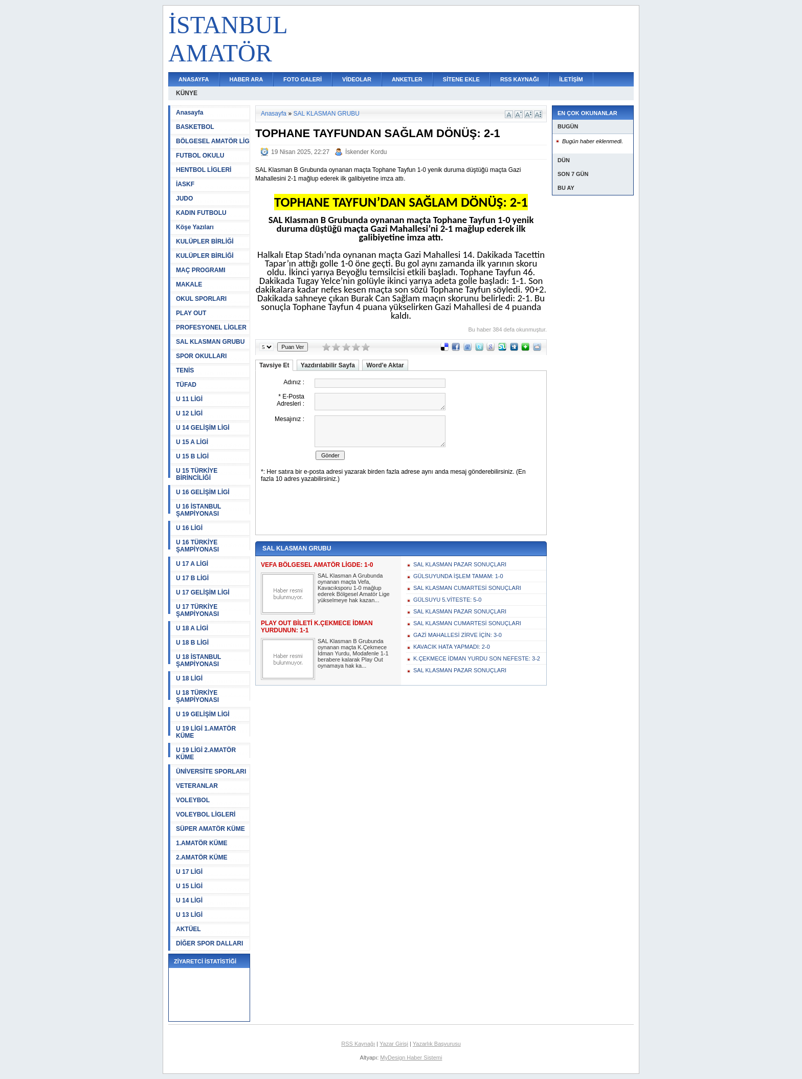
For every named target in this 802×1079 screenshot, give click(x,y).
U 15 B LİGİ (192, 456)
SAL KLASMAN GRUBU (210, 341)
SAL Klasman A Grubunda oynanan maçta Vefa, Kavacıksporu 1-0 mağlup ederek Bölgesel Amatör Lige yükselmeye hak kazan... (354, 587)
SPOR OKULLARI (201, 356)
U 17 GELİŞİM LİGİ (203, 592)
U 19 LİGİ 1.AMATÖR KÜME (206, 732)
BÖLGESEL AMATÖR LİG (213, 141)
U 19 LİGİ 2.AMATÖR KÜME (206, 753)
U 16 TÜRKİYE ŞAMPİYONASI (197, 546)
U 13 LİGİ (189, 914)
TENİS (185, 370)
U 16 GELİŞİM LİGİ (203, 492)
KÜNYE (186, 93)
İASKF (185, 184)
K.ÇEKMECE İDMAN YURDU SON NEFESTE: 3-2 (476, 658)
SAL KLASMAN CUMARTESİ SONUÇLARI (467, 588)
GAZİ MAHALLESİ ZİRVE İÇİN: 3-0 (457, 635)
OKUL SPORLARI (201, 298)
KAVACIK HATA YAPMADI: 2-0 (451, 647)
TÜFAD (186, 384)
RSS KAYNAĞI (519, 79)
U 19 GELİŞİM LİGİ (203, 714)
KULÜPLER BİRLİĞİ (205, 241)
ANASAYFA (194, 79)
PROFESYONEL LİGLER (211, 327)
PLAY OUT (191, 313)
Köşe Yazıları (195, 227)
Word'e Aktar (385, 365)
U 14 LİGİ (189, 900)
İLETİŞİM (571, 79)
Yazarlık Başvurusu (437, 1044)
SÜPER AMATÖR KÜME (210, 828)
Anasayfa (189, 112)
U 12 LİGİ (189, 413)
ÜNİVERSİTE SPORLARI (211, 771)
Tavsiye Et (274, 365)
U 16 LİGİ (189, 528)
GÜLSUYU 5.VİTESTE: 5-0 (447, 600)
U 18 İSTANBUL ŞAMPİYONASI (198, 660)
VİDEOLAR (356, 79)
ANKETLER (407, 79)
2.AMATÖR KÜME (201, 857)
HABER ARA (246, 79)
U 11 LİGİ (189, 399)
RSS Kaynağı (358, 1044)
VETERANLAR (197, 785)
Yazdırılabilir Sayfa (328, 365)
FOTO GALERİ (302, 79)
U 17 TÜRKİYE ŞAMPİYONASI (197, 610)
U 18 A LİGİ (192, 628)
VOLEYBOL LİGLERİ (205, 814)
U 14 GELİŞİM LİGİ (203, 427)
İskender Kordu (366, 152)
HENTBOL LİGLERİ (203, 169)
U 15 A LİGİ (192, 442)
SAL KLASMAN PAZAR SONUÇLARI (459, 564)
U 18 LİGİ (189, 678)
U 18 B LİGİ (192, 642)
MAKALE (189, 284)
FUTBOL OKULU (200, 155)
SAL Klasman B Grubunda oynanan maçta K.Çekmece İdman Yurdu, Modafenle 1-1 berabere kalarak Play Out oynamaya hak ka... (353, 653)
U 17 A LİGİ (192, 563)
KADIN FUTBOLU (201, 212)
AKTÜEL (188, 929)
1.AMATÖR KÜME (201, 843)
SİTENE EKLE (461, 79)
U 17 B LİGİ (192, 578)
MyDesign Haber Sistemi (411, 1057)
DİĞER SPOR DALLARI (209, 943)
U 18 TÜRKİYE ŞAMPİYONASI (197, 696)
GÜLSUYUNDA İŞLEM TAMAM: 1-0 (458, 576)
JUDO (184, 198)
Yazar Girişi (394, 1044)
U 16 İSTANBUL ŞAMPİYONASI (198, 510)
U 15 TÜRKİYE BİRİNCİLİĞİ (196, 474)
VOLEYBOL (193, 800)
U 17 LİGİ (189, 871)
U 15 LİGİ (189, 886)
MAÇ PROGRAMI (201, 270)
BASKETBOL (195, 126)
